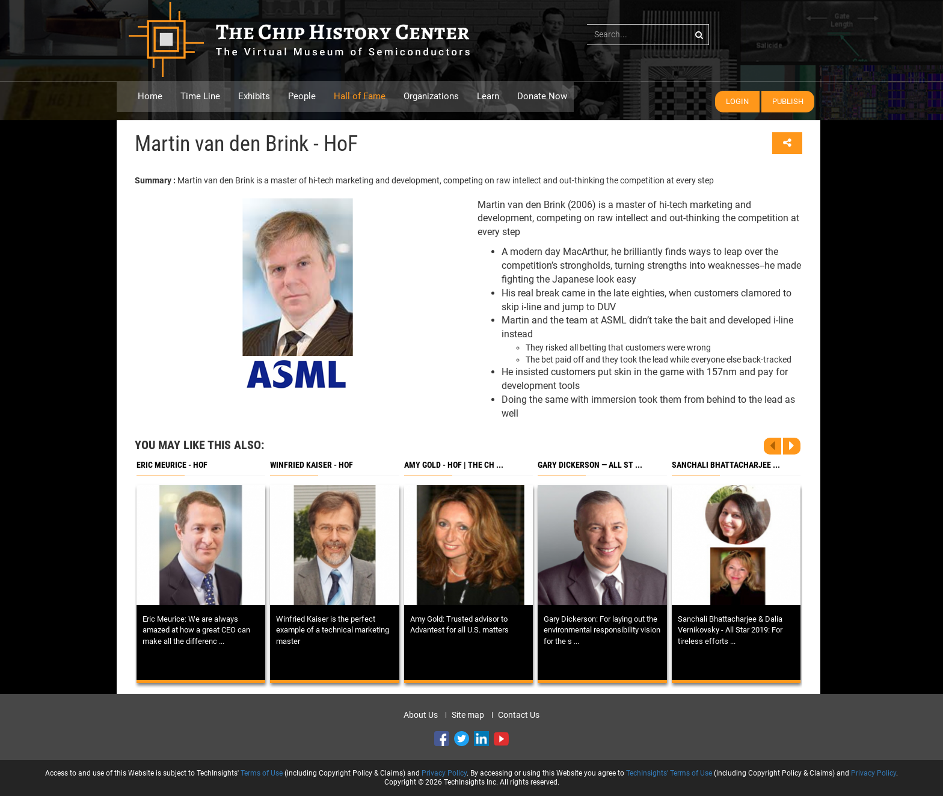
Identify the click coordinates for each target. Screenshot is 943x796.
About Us (421, 715)
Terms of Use (262, 773)
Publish (787, 101)
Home (150, 96)
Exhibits (254, 96)
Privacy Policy (444, 773)
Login (737, 101)
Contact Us (518, 715)
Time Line (200, 96)
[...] (648, 34)
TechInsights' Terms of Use (669, 773)
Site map (468, 715)
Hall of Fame (359, 96)
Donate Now (542, 96)
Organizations (431, 96)
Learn (488, 96)
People (302, 96)
